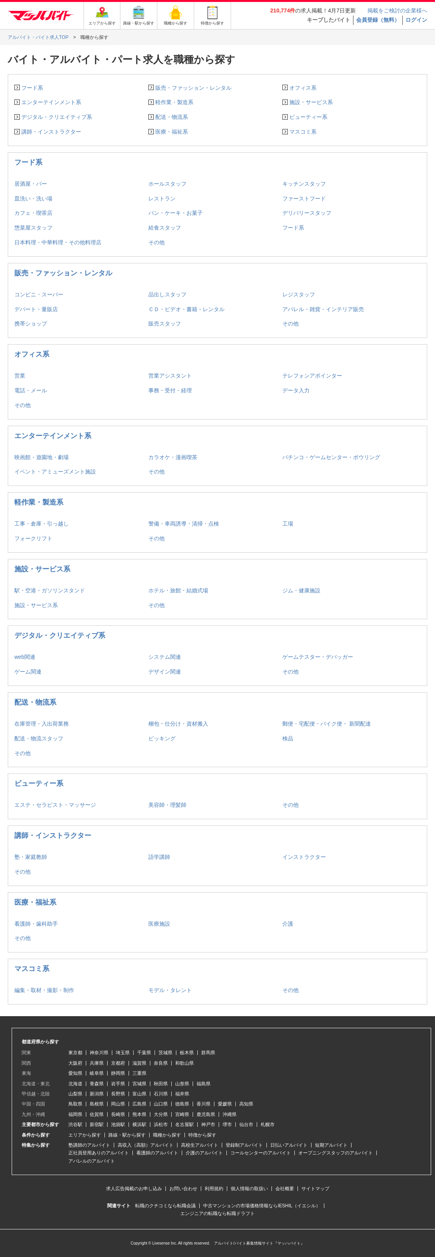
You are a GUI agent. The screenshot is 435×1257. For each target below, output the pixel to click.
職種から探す (167, 1135)
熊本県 (139, 1114)
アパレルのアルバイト (91, 1161)
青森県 (97, 1083)
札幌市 (268, 1124)
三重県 (139, 1073)
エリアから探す (84, 1135)
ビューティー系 (308, 117)
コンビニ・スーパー (38, 294)
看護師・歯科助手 (36, 924)
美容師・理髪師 (167, 805)
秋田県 (161, 1083)
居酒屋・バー (30, 184)
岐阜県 (97, 1073)
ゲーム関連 (28, 672)
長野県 (118, 1094)
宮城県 (139, 1083)
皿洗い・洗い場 (33, 198)
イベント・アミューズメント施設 (55, 471)
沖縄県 (230, 1114)
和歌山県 (184, 1063)
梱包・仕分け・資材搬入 (178, 724)
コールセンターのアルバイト (260, 1153)
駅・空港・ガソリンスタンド (49, 590)
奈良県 (161, 1063)
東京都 (75, 1052)
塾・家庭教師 (30, 857)
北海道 (75, 1083)
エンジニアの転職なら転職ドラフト (217, 1213)
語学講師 (159, 857)
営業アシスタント (170, 376)
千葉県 (144, 1052)
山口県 (161, 1104)
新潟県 (97, 1094)
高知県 (246, 1104)
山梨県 (75, 1094)
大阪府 (75, 1063)
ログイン (416, 20)
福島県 (204, 1083)
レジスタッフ (298, 294)
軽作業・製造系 (174, 102)
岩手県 (118, 1083)
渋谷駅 (75, 1124)
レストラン (162, 198)
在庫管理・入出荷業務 (41, 724)
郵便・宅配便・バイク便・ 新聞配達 (326, 724)
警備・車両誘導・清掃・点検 (183, 524)
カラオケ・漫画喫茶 (172, 457)
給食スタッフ (164, 228)
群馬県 (208, 1052)
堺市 (227, 1124)
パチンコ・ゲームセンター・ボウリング (331, 457)
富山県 (139, 1094)
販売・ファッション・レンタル (193, 88)
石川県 (161, 1094)
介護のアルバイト (204, 1153)
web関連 (24, 657)
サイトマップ (315, 1188)
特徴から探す (202, 1135)
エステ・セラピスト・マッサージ (55, 805)
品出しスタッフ (167, 294)
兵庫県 (97, 1063)
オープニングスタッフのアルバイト (335, 1153)
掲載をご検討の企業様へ (397, 10)
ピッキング (162, 738)
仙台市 (246, 1124)
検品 (287, 738)
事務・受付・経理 (170, 390)
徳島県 (182, 1104)
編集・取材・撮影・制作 (44, 990)
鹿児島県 (206, 1114)
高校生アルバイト (199, 1145)
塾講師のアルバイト (89, 1145)
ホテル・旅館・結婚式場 (178, 590)
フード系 (32, 88)
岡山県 (118, 1104)
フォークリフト (33, 538)
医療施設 (159, 924)
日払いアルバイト (289, 1145)
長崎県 (118, 1114)
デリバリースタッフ (306, 213)
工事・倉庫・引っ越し (41, 524)
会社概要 (284, 1188)
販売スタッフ (164, 323)
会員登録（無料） (378, 20)
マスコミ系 (303, 132)
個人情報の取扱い (249, 1188)
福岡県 (75, 1114)
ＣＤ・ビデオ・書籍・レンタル (186, 309)
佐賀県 (97, 1114)
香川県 (204, 1104)
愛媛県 (225, 1104)
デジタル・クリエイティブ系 (56, 117)
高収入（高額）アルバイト (146, 1145)
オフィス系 (303, 88)
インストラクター (304, 857)
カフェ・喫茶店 (33, 213)
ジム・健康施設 (301, 590)
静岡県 (118, 1073)
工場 (287, 524)
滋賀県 (139, 1063)
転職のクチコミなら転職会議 (165, 1205)
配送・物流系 (171, 117)
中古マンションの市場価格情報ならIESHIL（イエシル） (261, 1205)
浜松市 (161, 1124)
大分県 (161, 1114)
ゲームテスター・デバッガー (317, 657)
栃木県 (187, 1052)
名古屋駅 (184, 1124)
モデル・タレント (170, 990)
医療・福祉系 (171, 132)
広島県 (139, 1104)
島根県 (97, 1104)
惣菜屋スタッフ (33, 228)
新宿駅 (97, 1124)
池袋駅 (118, 1124)
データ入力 (296, 390)
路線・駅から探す (127, 1135)
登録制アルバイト (244, 1145)
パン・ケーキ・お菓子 (175, 213)
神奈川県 (99, 1052)
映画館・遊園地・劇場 (41, 457)
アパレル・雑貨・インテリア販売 (323, 309)
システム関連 (164, 657)
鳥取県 (75, 1104)
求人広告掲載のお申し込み (134, 1188)
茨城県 (165, 1052)
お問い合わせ (183, 1188)
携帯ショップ (30, 323)
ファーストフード (304, 198)
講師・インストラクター (51, 132)
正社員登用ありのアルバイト (98, 1153)
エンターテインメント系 (51, 102)
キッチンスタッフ (304, 184)
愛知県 (75, 1073)
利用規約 (214, 1188)
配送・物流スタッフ (38, 738)
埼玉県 (123, 1052)
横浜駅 (139, 1124)
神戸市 (208, 1124)
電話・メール (30, 390)
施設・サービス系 (311, 102)
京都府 (118, 1063)
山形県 (182, 1083)
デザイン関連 (164, 672)
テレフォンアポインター (312, 376)
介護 (287, 924)
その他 (156, 242)
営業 (19, 376)
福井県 (182, 1094)
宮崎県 (182, 1114)
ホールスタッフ (167, 184)
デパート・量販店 (36, 309)
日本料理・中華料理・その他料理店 (57, 242)
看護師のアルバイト (157, 1153)
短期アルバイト (331, 1145)
